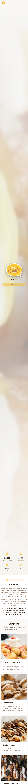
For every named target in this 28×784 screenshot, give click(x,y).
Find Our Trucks (14, 285)
